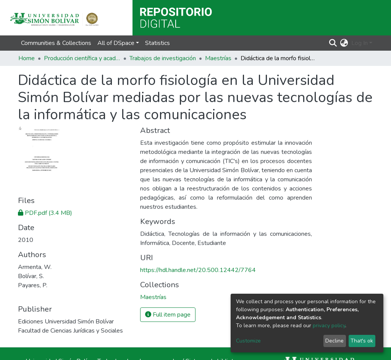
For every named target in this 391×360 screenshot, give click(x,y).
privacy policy (329, 325)
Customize (248, 340)
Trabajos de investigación (162, 58)
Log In (359, 43)
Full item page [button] (168, 314)
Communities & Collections (56, 43)
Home (26, 58)
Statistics (157, 43)
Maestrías (218, 58)
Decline (334, 340)
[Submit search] (333, 43)
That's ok (362, 340)
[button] (344, 43)
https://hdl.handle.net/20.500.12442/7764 (198, 270)
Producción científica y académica (82, 58)
